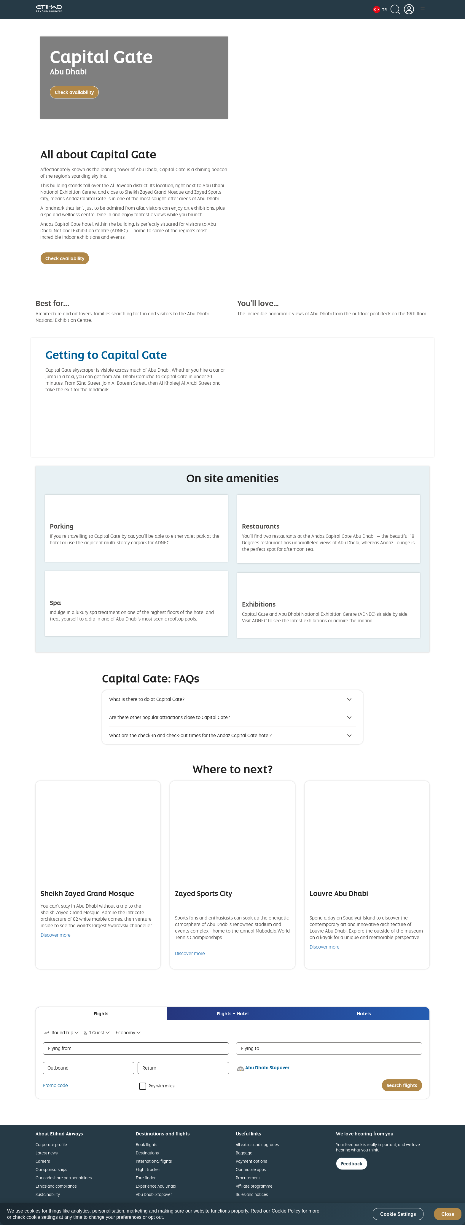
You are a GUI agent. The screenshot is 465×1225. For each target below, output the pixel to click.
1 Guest (93, 1032)
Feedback (351, 1163)
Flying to (250, 1048)
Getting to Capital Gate (106, 354)
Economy (125, 1032)
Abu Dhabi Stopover (154, 1194)
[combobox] (62, 1032)
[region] (232, 1214)
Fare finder (146, 1178)
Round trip (58, 1032)
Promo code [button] (55, 1085)
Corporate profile (51, 1144)
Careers (43, 1161)
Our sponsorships (51, 1169)
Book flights (146, 1144)
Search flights (402, 1085)
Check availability (74, 92)
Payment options (251, 1161)
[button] (380, 9)
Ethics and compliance (56, 1186)
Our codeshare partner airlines (64, 1178)
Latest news (47, 1153)
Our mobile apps (251, 1169)
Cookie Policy (286, 1210)
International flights (154, 1161)
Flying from (59, 1048)
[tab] (101, 1013)
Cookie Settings (398, 1214)
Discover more (56, 935)
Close (447, 1214)
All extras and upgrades (257, 1144)
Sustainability (48, 1194)
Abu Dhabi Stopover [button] (267, 1067)
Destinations (147, 1153)
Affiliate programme (254, 1186)
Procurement (248, 1178)
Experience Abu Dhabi (156, 1186)
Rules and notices (252, 1194)
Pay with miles (161, 1085)
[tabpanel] (232, 1059)
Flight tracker (148, 1169)
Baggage (244, 1153)
